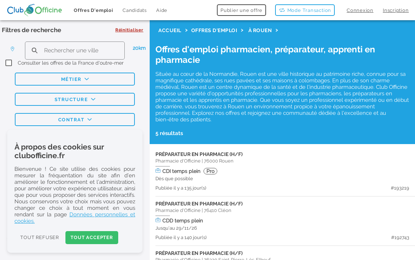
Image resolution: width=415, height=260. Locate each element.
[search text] (74, 50)
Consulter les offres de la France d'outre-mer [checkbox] (71, 63)
